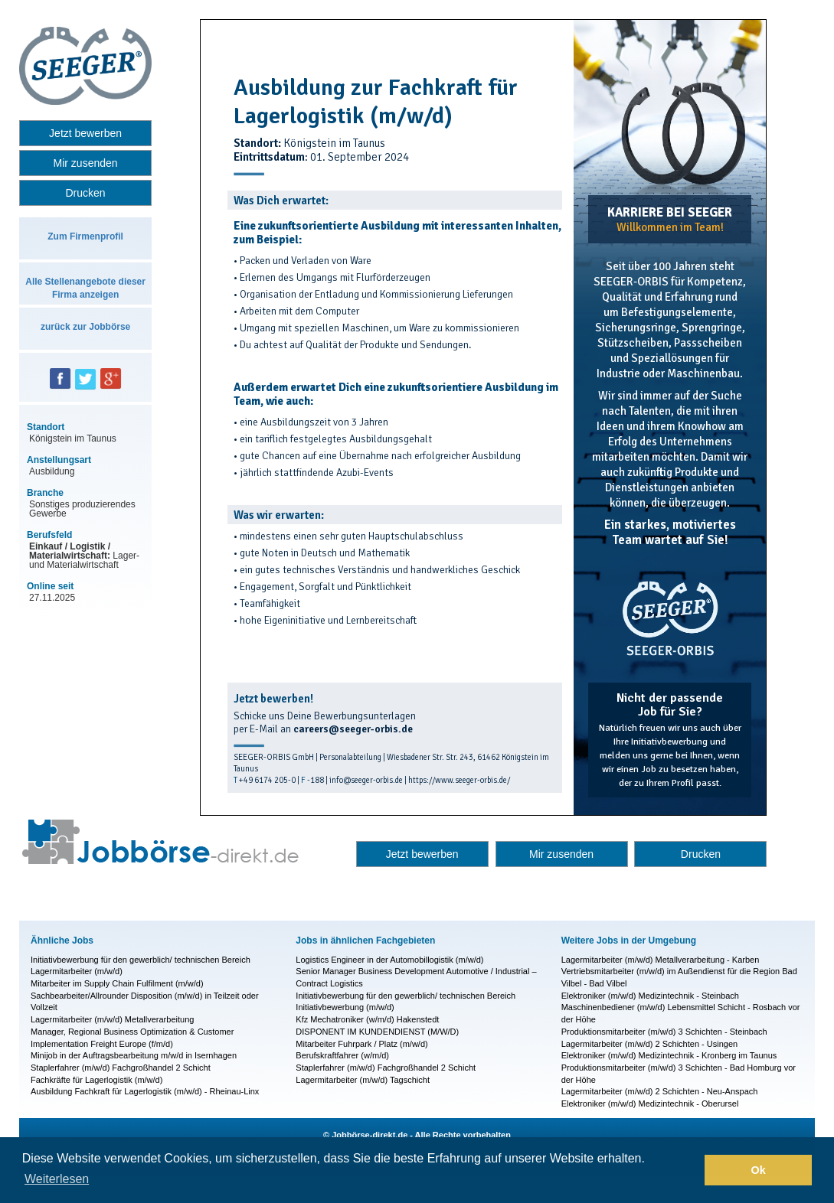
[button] (689, 1170)
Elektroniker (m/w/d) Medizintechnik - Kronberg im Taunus (669, 1055)
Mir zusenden (86, 163)
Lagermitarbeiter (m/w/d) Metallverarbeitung (112, 1019)
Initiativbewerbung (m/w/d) (345, 1007)
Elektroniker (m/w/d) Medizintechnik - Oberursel (650, 1103)
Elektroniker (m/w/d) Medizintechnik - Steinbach (650, 995)
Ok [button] (758, 1170)
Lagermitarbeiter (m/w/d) (77, 971)
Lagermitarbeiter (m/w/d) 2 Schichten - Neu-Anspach (659, 1091)
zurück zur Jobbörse (85, 326)
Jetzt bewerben (85, 133)
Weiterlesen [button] (57, 1178)
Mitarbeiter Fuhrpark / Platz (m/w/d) (361, 1043)
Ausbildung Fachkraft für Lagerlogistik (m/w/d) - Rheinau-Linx (145, 1091)
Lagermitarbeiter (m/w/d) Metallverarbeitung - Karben (660, 959)
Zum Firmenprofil (85, 236)
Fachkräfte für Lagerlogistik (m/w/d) (96, 1079)
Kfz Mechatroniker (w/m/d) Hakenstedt (367, 1019)
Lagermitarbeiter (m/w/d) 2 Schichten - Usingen (649, 1043)
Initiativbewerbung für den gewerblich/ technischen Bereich (140, 959)
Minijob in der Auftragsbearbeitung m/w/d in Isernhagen (134, 1055)
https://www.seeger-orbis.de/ (459, 780)
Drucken (86, 193)
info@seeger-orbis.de (366, 780)
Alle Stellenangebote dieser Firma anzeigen (85, 288)
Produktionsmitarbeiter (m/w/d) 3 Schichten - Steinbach (664, 1031)
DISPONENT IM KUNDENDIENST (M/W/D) (377, 1031)
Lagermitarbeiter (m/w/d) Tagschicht (363, 1079)
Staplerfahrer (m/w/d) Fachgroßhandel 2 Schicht (121, 1067)
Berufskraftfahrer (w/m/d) (342, 1055)
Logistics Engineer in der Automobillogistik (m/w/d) (389, 959)
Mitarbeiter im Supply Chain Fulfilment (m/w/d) (117, 983)
